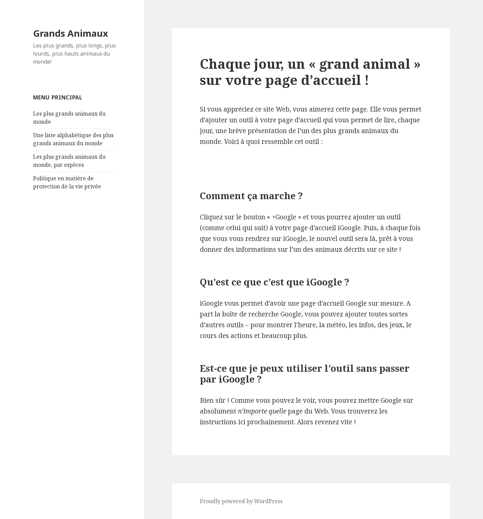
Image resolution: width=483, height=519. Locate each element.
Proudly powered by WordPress (241, 501)
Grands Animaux (70, 33)
